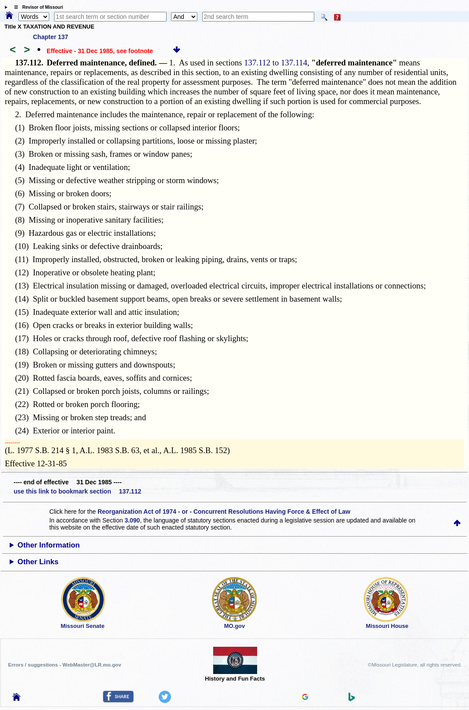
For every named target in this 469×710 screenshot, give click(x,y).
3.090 (132, 520)
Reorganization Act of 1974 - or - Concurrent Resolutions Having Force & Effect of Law (224, 511)
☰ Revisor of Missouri (36, 7)
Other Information (49, 545)
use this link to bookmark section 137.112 (77, 491)
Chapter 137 (50, 36)
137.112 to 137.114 (275, 62)
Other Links (38, 562)
